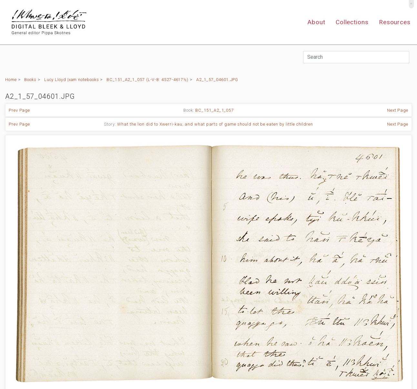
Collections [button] (352, 22)
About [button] (316, 22)
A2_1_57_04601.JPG (217, 79)
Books (30, 79)
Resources (395, 22)
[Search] (356, 57)
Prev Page (19, 110)
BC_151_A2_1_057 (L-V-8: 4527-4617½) (147, 79)
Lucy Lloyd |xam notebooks (71, 79)
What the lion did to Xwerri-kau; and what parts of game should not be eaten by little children (215, 124)
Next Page (397, 110)
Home (11, 79)
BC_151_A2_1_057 (214, 110)
